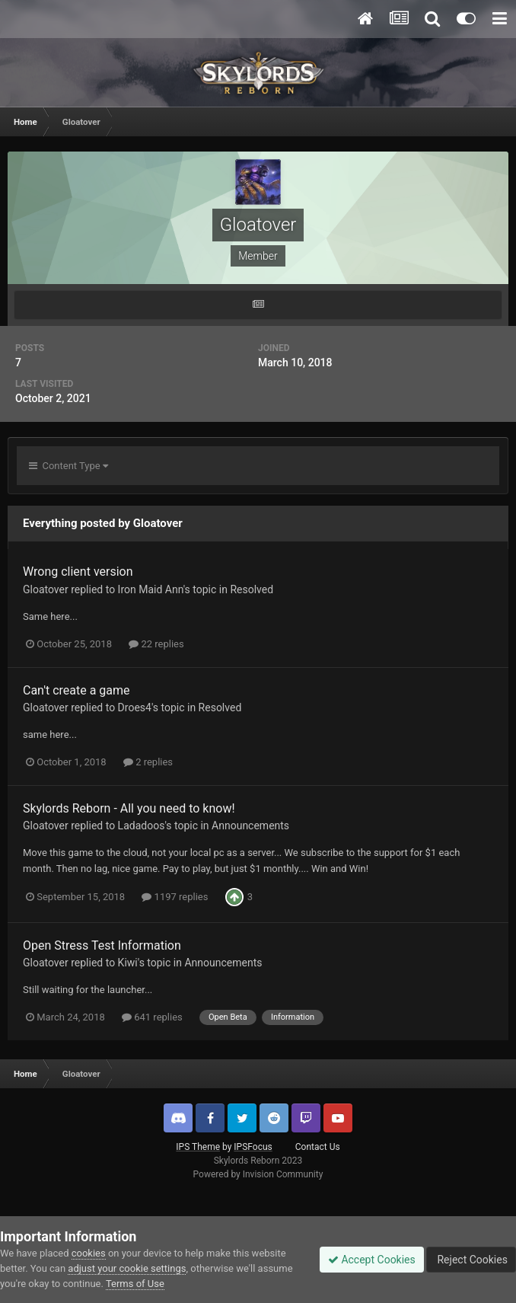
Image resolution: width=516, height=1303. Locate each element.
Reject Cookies (471, 1259)
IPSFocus (253, 1147)
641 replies (152, 1017)
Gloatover (45, 589)
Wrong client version (78, 571)
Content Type (68, 465)
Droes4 (134, 707)
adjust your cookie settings (127, 1268)
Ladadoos (141, 825)
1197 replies (175, 896)
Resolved (251, 589)
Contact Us (317, 1147)
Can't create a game (76, 690)
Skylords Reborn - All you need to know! (129, 808)
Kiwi (128, 962)
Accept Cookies (372, 1259)
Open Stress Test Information (102, 945)
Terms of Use (135, 1283)
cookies (89, 1253)
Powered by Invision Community (258, 1174)
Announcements (250, 825)
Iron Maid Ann (150, 589)
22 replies (156, 644)
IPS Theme (198, 1147)
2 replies (148, 762)
